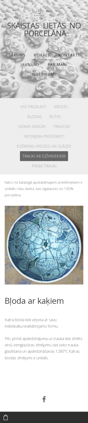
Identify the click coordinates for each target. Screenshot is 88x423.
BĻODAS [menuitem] (34, 116)
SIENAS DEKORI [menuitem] (32, 126)
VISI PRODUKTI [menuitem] (33, 106)
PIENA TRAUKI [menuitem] (44, 166)
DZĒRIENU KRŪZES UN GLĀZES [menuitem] (44, 146)
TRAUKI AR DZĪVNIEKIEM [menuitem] (44, 156)
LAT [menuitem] (38, 11)
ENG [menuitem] (49, 11)
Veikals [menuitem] (42, 55)
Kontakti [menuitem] (69, 55)
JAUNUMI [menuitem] (30, 64)
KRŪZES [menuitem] (61, 106)
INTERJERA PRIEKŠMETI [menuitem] (44, 136)
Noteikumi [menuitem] (44, 74)
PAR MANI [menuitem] (58, 64)
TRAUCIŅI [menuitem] (61, 126)
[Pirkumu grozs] (5, 417)
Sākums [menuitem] (17, 55)
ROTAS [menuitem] (55, 116)
